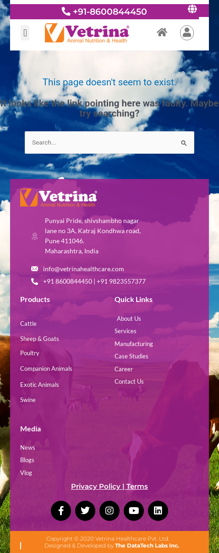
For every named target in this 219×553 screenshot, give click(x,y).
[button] (25, 32)
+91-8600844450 (110, 11)
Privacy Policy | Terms (109, 486)
